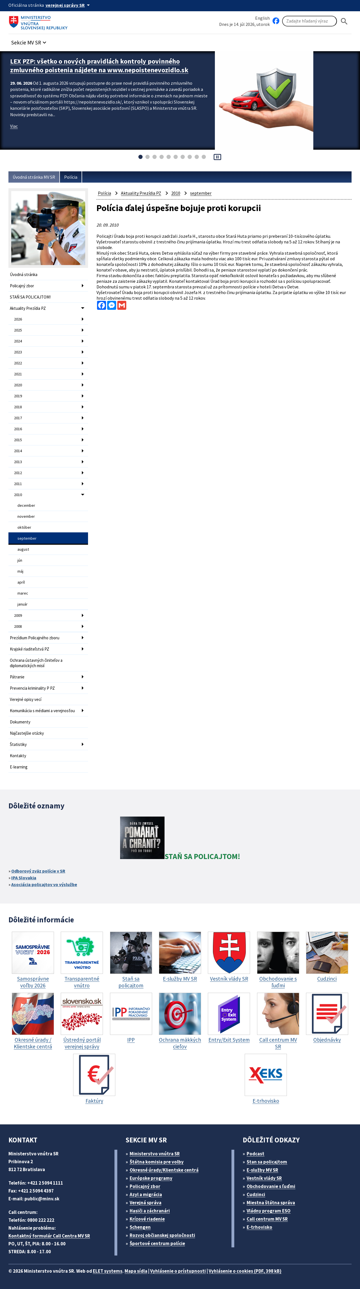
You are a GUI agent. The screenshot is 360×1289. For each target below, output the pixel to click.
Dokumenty (20, 722)
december (26, 505)
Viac (14, 126)
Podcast (255, 1154)
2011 (18, 483)
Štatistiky (18, 744)
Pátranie (17, 677)
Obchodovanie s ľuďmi (271, 1186)
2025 (18, 330)
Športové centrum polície (157, 1243)
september (27, 538)
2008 (18, 626)
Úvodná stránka (23, 274)
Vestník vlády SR (264, 1178)
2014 (18, 450)
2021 (18, 373)
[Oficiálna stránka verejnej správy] (69, 5)
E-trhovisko (259, 1227)
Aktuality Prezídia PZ (28, 308)
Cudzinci (256, 1194)
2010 (18, 494)
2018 (18, 406)
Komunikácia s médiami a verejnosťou (42, 710)
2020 (18, 384)
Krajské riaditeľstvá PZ (29, 649)
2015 (18, 439)
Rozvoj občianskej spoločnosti (162, 1235)
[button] (29, 41)
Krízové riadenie (147, 1219)
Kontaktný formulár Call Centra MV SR (49, 1236)
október (24, 527)
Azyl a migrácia (146, 1194)
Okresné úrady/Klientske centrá (164, 1170)
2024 (18, 341)
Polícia (70, 177)
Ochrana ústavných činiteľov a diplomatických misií (36, 663)
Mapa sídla (136, 1271)
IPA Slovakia (23, 877)
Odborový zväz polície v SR (38, 871)
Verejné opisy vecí (25, 699)
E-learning (19, 767)
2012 (18, 472)
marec (22, 593)
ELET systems (107, 1271)
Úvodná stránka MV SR (34, 177)
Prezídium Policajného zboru (34, 637)
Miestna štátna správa (271, 1203)
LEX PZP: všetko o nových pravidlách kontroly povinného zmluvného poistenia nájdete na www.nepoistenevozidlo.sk (99, 65)
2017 (18, 417)
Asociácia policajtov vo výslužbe (44, 884)
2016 (18, 428)
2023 (18, 352)
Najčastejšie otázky (27, 733)
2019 (18, 395)
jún (19, 560)
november (26, 516)
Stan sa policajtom (267, 1162)
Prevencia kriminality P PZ (32, 688)
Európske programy (151, 1178)
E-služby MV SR (262, 1170)
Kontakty (18, 755)
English (262, 18)
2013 (18, 461)
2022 (18, 363)
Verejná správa (145, 1203)
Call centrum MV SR (267, 1219)
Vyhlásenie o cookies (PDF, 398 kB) (245, 1271)
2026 (18, 319)
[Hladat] (344, 21)
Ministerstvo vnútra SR (155, 1154)
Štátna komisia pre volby (157, 1162)
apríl (21, 582)
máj (20, 571)
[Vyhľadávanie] (309, 21)
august (23, 549)
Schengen (140, 1227)
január (22, 604)
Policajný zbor (22, 285)
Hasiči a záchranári (150, 1211)
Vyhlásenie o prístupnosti (178, 1271)
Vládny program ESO (269, 1211)
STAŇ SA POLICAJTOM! (30, 297)
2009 (18, 615)
